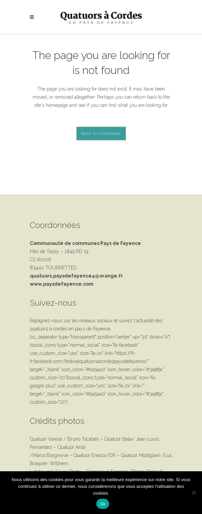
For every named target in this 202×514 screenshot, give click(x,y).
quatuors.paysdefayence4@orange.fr (76, 276)
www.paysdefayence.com (62, 284)
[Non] (193, 492)
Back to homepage (101, 133)
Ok (102, 504)
